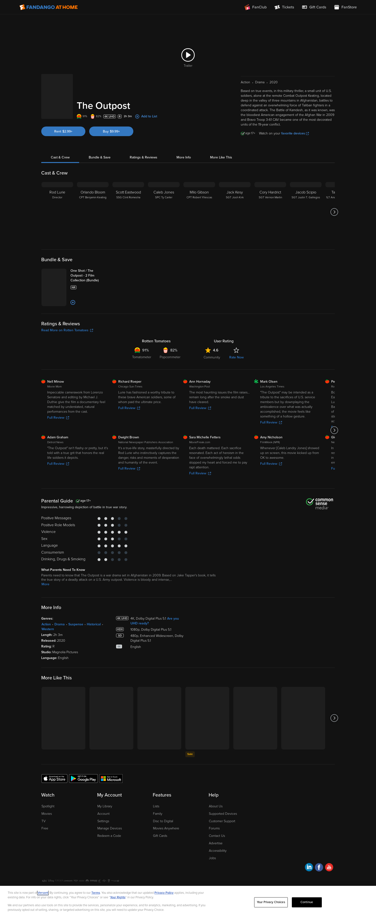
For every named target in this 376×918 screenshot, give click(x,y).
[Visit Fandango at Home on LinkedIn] (309, 868)
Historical (94, 624)
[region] (188, 902)
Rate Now (236, 357)
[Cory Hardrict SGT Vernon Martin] (270, 212)
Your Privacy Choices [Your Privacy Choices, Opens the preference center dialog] (271, 902)
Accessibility (218, 851)
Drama (59, 624)
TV (43, 821)
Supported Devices (223, 814)
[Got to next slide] (334, 212)
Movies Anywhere (166, 828)
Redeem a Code (109, 836)
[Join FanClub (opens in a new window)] (255, 7)
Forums (214, 828)
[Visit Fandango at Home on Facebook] (319, 868)
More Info (183, 157)
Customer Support (222, 821)
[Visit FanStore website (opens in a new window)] (345, 7)
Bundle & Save (100, 157)
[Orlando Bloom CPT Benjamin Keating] (93, 212)
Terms (95, 893)
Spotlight (47, 806)
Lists (156, 806)
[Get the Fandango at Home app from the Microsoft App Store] (111, 778)
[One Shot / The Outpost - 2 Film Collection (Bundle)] (89, 275)
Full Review (58, 418)
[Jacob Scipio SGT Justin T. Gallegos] (306, 212)
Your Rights (117, 897)
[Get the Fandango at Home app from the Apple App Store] (54, 778)
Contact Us (217, 836)
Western (47, 629)
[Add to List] (72, 302)
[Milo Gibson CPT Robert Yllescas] (199, 212)
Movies (46, 814)
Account (103, 814)
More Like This (221, 157)
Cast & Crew (60, 157)
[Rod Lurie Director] (57, 212)
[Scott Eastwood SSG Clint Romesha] (128, 212)
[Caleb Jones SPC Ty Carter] (164, 212)
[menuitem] (313, 7)
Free (44, 828)
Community (212, 357)
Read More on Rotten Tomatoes (67, 330)
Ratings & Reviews (143, 157)
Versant (43, 893)
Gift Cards (160, 836)
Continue (306, 902)
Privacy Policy (164, 893)
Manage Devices (109, 828)
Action (46, 624)
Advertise (216, 843)
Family (157, 814)
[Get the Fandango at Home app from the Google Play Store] (83, 778)
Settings (103, 821)
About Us (216, 806)
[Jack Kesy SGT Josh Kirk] (235, 212)
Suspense (75, 624)
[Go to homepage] (48, 7)
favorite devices (295, 133)
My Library (104, 806)
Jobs (212, 858)
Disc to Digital (163, 821)
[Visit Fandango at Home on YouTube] (329, 868)
